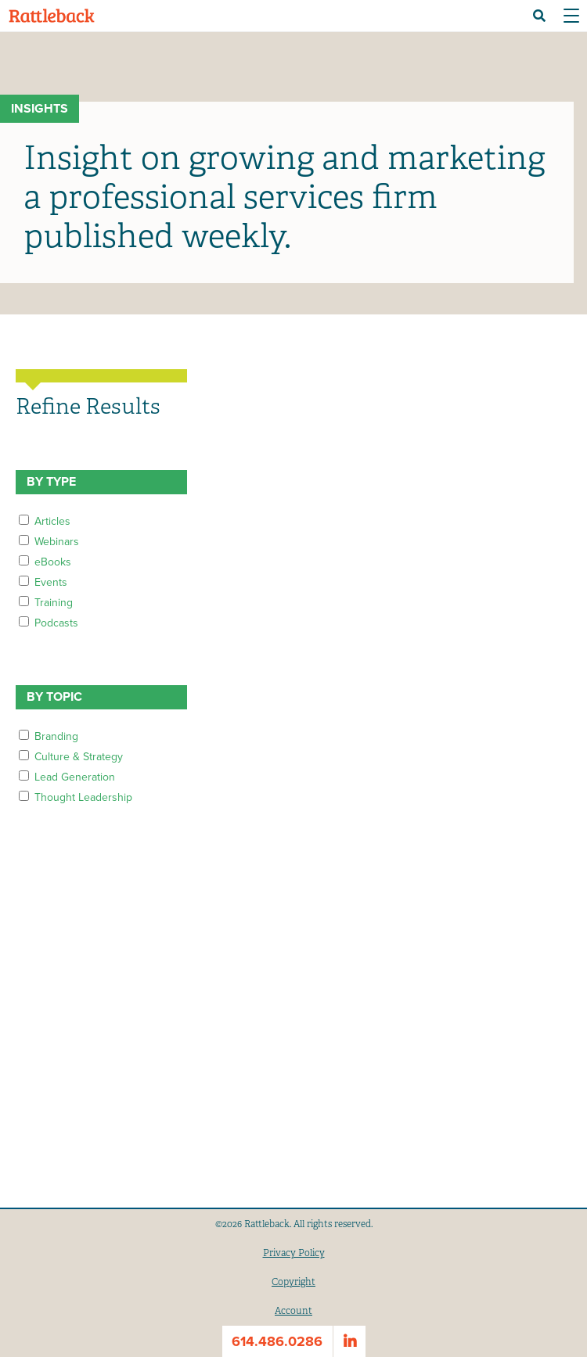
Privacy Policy (294, 1253)
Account (293, 1311)
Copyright (293, 1282)
